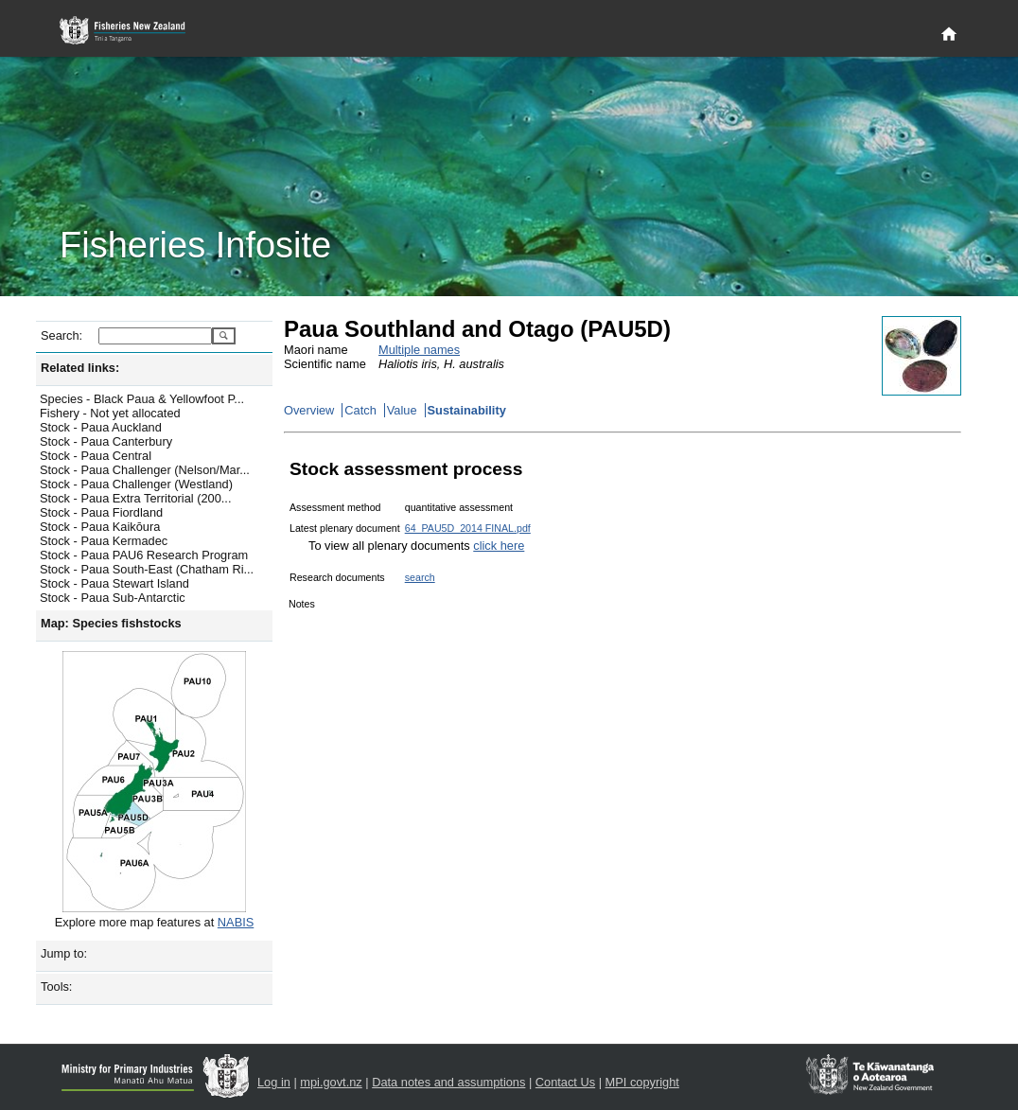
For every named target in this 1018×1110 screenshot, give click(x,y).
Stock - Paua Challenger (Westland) (136, 484)
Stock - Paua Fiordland (101, 512)
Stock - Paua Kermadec (103, 541)
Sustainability (467, 410)
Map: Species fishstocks (111, 623)
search (420, 577)
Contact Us (565, 1082)
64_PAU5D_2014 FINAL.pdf (468, 528)
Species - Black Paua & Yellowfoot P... (142, 399)
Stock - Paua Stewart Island (114, 583)
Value (402, 410)
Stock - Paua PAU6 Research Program (144, 555)
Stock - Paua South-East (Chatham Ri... (147, 569)
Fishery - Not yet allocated (110, 413)
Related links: (80, 368)
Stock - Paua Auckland (101, 427)
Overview (309, 410)
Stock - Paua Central (95, 456)
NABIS (236, 922)
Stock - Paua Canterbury (106, 441)
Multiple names (419, 350)
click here (498, 545)
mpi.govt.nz (330, 1082)
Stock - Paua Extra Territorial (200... (135, 498)
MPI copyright (642, 1082)
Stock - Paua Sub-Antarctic (112, 597)
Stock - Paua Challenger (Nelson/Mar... (145, 470)
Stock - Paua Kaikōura (100, 527)
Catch (360, 410)
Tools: (56, 986)
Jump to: (64, 953)
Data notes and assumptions (448, 1082)
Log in (273, 1082)
